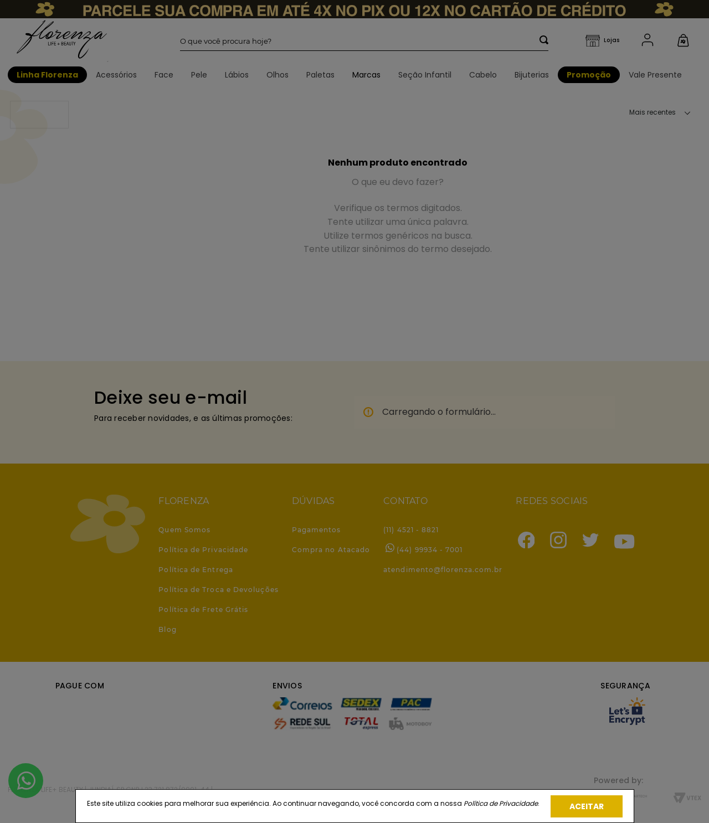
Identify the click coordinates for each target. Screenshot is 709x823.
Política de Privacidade (501, 803)
